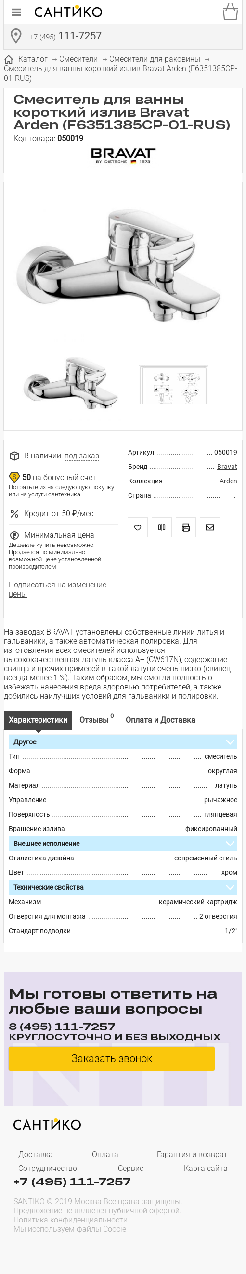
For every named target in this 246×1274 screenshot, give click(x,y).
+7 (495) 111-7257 (72, 1181)
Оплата (105, 1154)
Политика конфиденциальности (70, 1219)
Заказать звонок (111, 1059)
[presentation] (75, 1248)
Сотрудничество (47, 1168)
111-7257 (66, 37)
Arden (228, 481)
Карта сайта (206, 1168)
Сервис (130, 1168)
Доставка (35, 1154)
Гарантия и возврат (192, 1154)
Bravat (227, 466)
